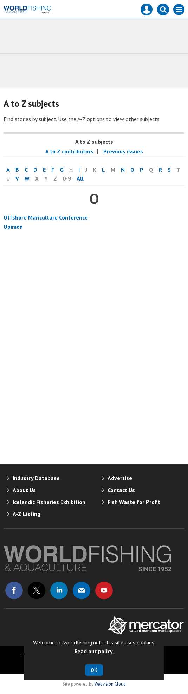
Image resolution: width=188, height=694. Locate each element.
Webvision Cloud (110, 684)
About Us (24, 489)
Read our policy (93, 651)
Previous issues (122, 151)
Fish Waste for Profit (134, 501)
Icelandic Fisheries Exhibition (49, 501)
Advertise (120, 478)
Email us (81, 590)
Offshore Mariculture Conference (46, 217)
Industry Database (36, 478)
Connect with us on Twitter (36, 590)
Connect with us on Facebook (14, 590)
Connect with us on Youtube (104, 590)
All (80, 178)
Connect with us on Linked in (59, 590)
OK (94, 670)
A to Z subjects (94, 141)
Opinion (13, 226)
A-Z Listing (26, 513)
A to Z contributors (69, 151)
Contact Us (121, 489)
